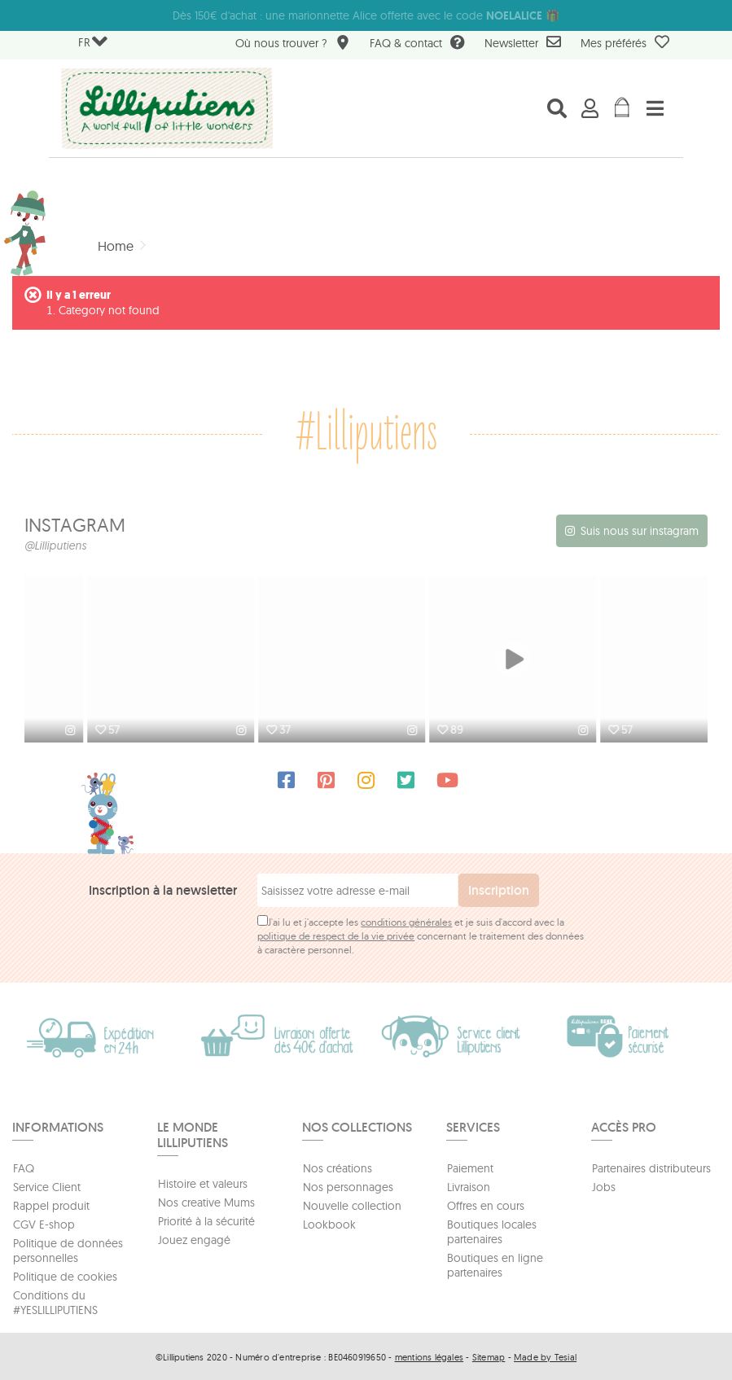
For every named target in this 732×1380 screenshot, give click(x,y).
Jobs (604, 1185)
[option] (109, 660)
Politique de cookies (65, 1275)
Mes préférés (625, 42)
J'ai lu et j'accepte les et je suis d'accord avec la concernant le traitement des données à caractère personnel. (420, 934)
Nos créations (337, 1166)
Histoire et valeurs (203, 1182)
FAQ (23, 1166)
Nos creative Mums (206, 1201)
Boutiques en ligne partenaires (495, 1263)
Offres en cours (485, 1204)
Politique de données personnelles (68, 1249)
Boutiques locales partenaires (492, 1230)
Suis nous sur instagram (640, 531)
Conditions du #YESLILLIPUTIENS (55, 1301)
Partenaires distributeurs (651, 1166)
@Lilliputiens (55, 545)
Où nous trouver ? (292, 44)
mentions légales (429, 1355)
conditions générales (406, 920)
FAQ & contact (417, 44)
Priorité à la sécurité (206, 1219)
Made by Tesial (545, 1355)
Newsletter (522, 42)
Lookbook (329, 1223)
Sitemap (489, 1355)
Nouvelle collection (352, 1204)
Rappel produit (51, 1204)
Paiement (470, 1166)
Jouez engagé (194, 1238)
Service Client (47, 1185)
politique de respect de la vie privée (335, 934)
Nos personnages (348, 1185)
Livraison (468, 1185)
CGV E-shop (44, 1223)
